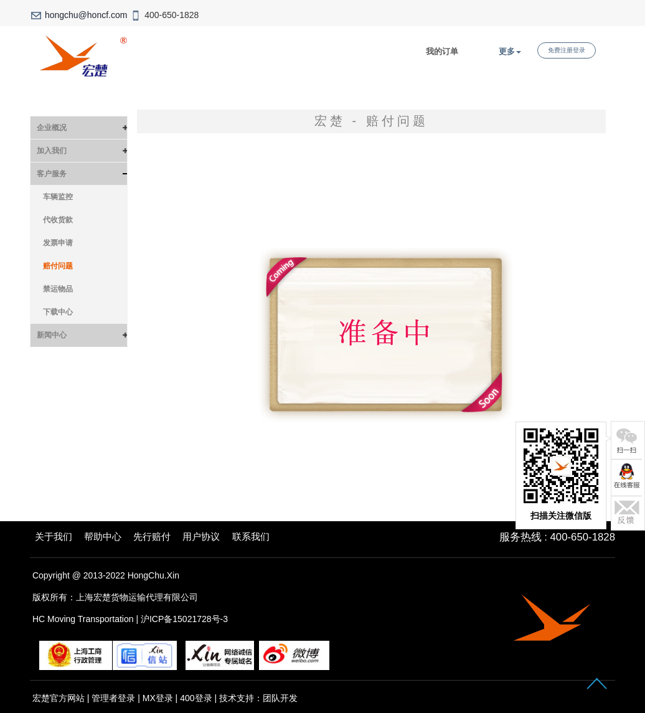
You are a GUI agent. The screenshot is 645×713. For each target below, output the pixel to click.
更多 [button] (510, 51)
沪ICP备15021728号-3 (184, 619)
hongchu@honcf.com (86, 15)
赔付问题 (58, 266)
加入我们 (52, 150)
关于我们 (53, 536)
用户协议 (201, 536)
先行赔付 (152, 536)
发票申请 (58, 242)
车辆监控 (58, 196)
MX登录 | (161, 698)
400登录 (196, 698)
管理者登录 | (117, 698)
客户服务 (52, 173)
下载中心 (58, 312)
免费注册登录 (566, 50)
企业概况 (52, 127)
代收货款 (58, 219)
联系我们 (251, 536)
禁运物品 (58, 289)
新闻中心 (52, 335)
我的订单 (442, 51)
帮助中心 (102, 536)
